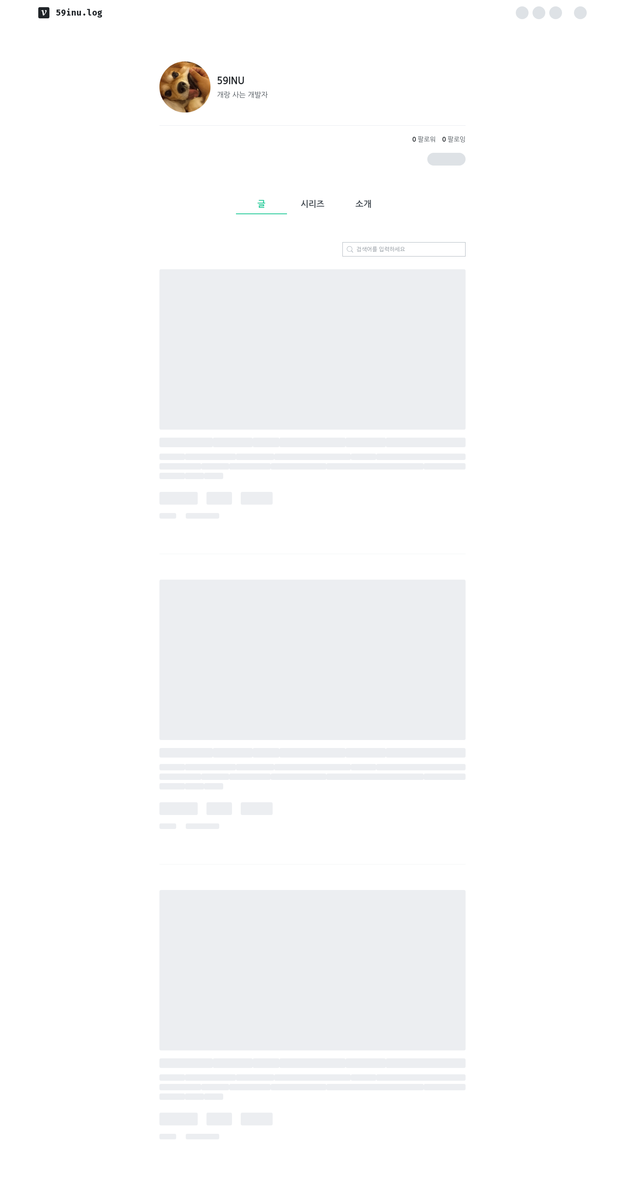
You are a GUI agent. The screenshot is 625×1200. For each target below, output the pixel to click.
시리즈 (312, 204)
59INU (231, 81)
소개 (363, 204)
